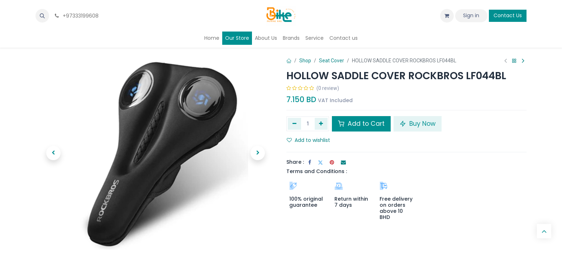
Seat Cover (331, 60)
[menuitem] (211, 38)
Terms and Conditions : (316, 171)
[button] (42, 16)
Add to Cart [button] (361, 123)
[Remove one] (294, 123)
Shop (305, 60)
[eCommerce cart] (447, 16)
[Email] (343, 162)
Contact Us (508, 15)
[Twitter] (320, 162)
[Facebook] (309, 162)
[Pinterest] (332, 162)
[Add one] (321, 123)
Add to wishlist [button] (308, 140)
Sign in (471, 15)
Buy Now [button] (417, 123)
